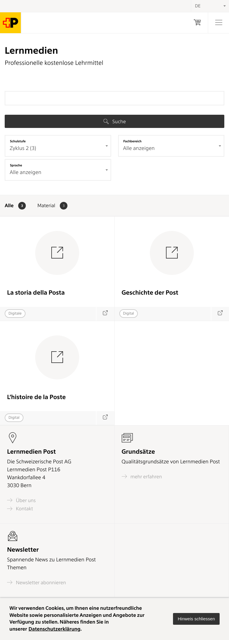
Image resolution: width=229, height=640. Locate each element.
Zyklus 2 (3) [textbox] (23, 148)
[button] (196, 619)
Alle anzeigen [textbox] (139, 148)
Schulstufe (18, 141)
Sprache (16, 165)
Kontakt (20, 508)
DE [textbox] (198, 6)
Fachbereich (132, 141)
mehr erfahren (142, 476)
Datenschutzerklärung (54, 629)
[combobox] (58, 146)
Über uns (21, 500)
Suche (115, 121)
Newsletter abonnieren (36, 582)
